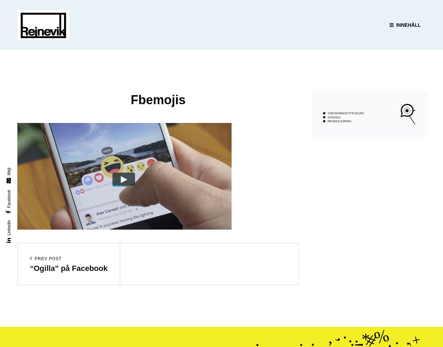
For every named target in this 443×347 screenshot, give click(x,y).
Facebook (9, 199)
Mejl (9, 171)
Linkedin (9, 228)
